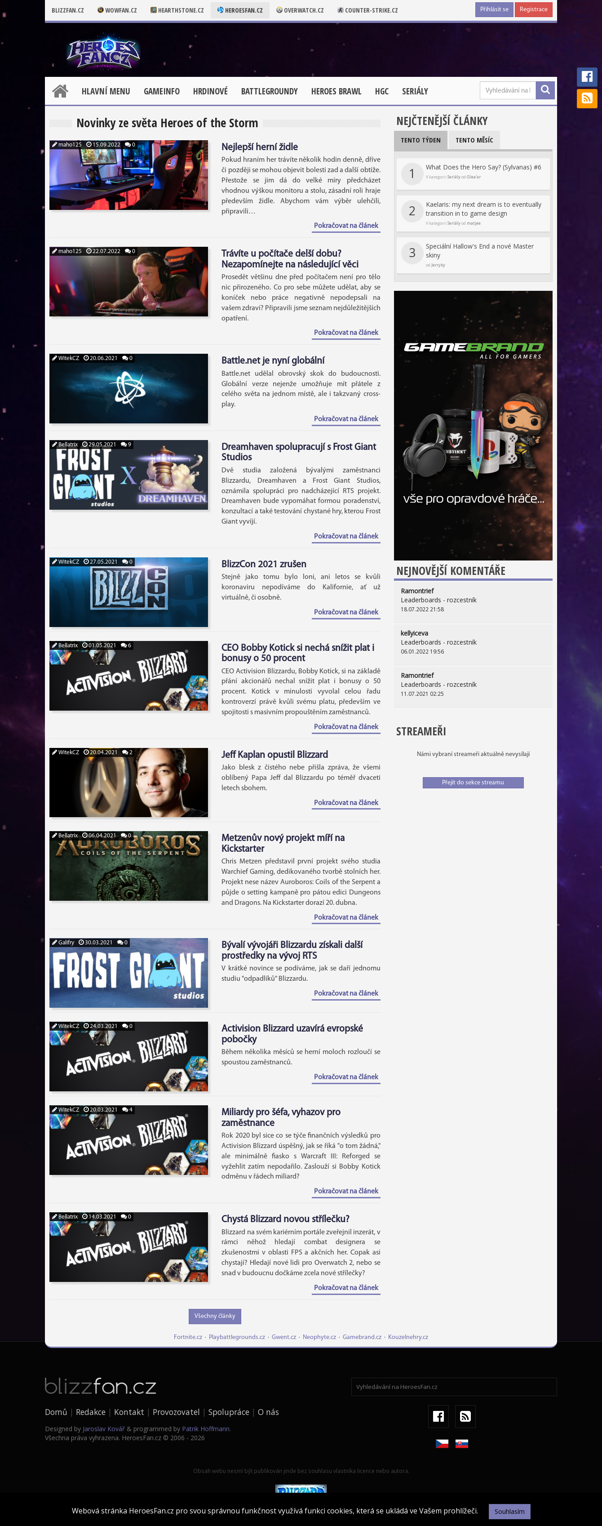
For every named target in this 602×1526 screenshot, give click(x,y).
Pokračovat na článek (346, 226)
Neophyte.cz (319, 1337)
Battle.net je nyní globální (272, 361)
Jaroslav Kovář (104, 1428)
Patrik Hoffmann (206, 1428)
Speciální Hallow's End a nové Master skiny (467, 255)
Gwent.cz (284, 1337)
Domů (56, 1411)
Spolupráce (228, 1411)
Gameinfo (162, 91)
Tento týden (421, 139)
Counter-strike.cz (367, 10)
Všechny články (215, 1316)
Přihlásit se (494, 9)
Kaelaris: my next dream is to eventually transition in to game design (471, 213)
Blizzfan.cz (68, 10)
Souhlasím (510, 1511)
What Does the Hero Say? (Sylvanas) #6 (471, 174)
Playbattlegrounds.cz (237, 1337)
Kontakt (129, 1411)
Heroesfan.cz (240, 10)
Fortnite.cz (188, 1337)
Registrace (534, 9)
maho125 (67, 145)
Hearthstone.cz (177, 10)
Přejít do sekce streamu (473, 782)
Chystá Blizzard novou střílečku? (285, 1219)
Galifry (63, 943)
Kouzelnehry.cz (408, 1337)
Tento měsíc (474, 139)
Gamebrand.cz (362, 1337)
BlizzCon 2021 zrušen (263, 564)
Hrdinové (210, 91)
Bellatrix (65, 445)
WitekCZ (65, 358)
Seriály (415, 91)
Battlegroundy (269, 91)
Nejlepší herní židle (259, 147)
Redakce (91, 1411)
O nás (268, 1411)
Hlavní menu (106, 91)
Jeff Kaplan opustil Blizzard (274, 755)
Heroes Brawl (336, 91)
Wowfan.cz (117, 10)
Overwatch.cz (300, 10)
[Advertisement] (473, 860)
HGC (382, 91)
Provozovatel (176, 1411)
